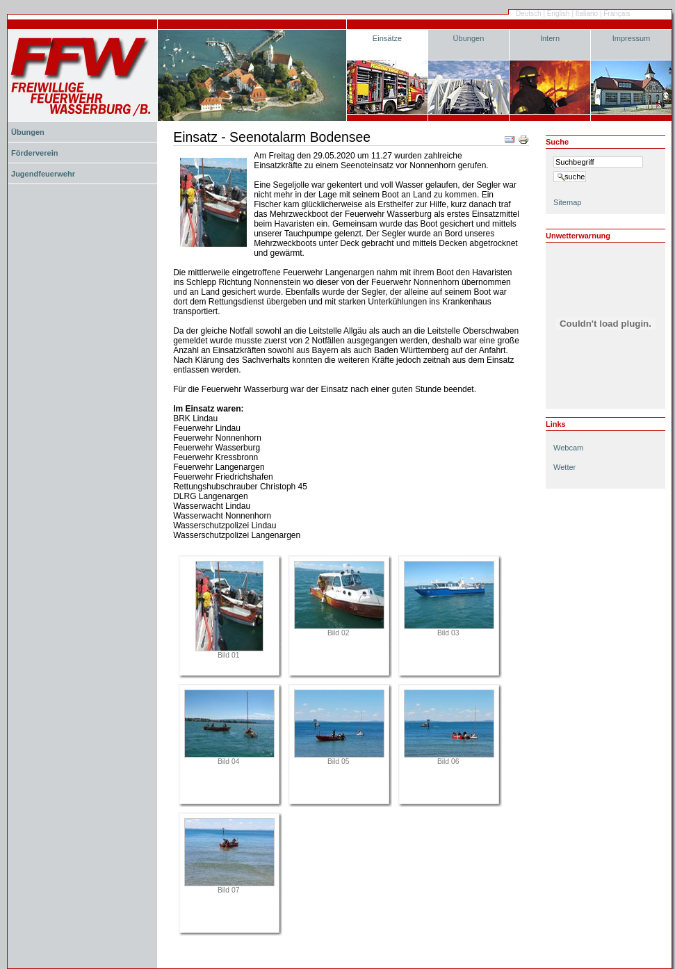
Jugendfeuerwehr (43, 174)
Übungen (469, 38)
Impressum (631, 38)
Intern (550, 38)
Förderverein (34, 153)
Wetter (564, 467)
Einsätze (387, 38)
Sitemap (567, 202)
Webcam (568, 447)
